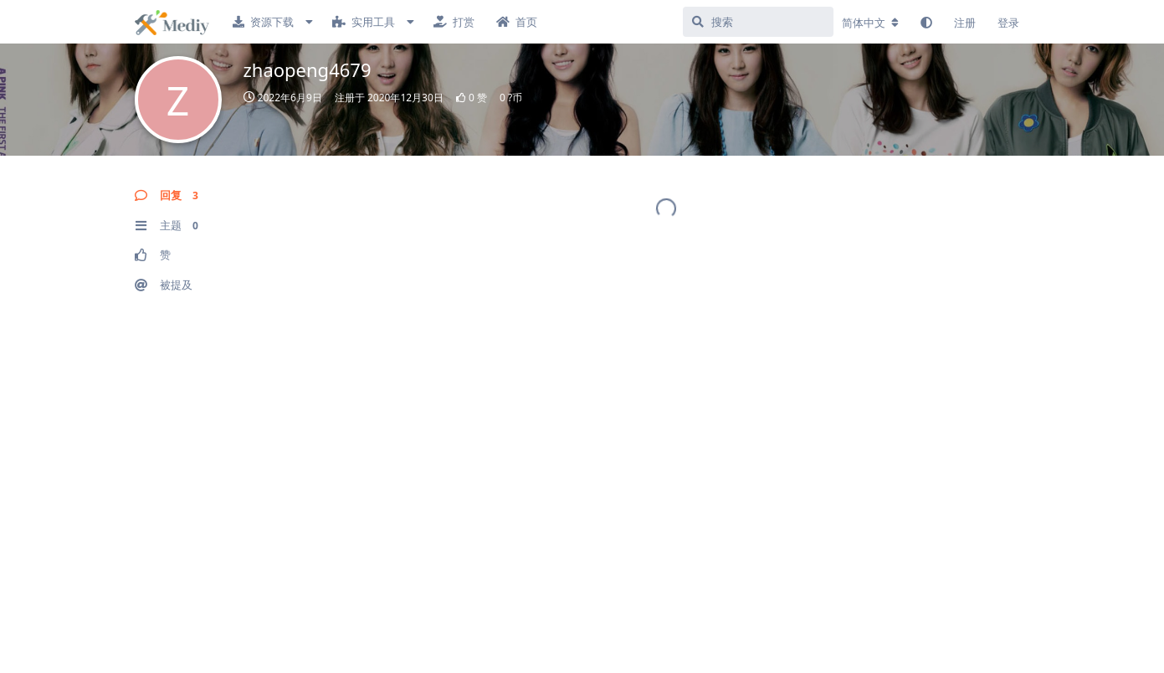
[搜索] (758, 22)
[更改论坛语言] (870, 23)
